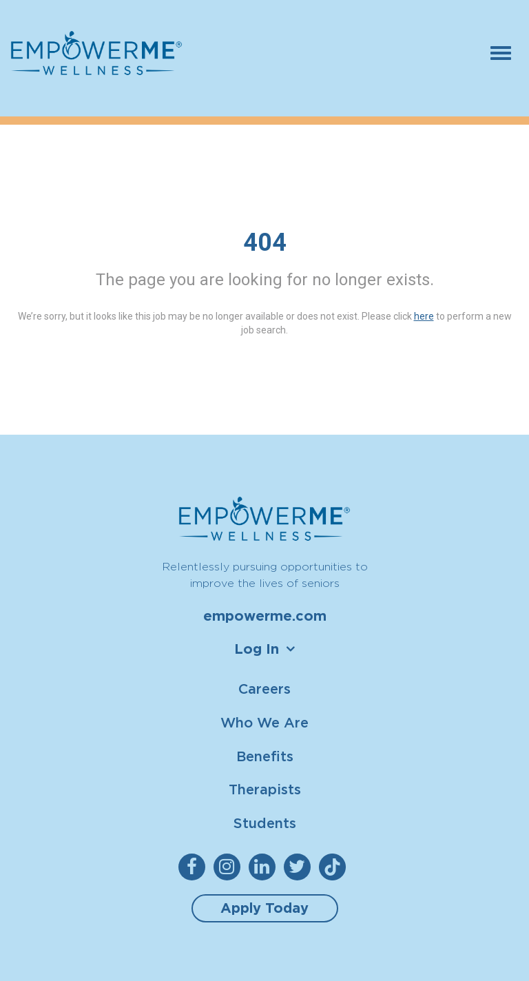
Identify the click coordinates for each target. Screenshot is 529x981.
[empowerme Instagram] (230, 867)
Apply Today (264, 908)
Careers (264, 688)
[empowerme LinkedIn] (265, 867)
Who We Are (264, 722)
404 (265, 242)
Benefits (264, 756)
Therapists (265, 789)
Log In (256, 649)
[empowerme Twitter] (300, 867)
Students (265, 823)
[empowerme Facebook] (194, 867)
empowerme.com (264, 616)
